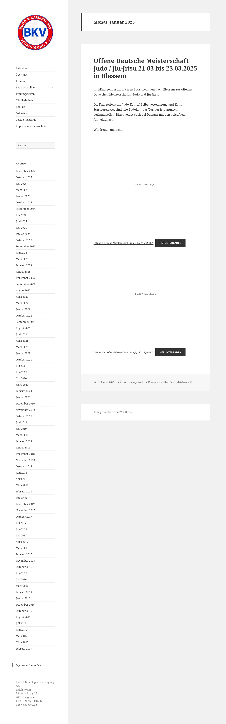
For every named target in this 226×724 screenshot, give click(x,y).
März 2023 (22, 259)
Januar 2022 (23, 309)
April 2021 (22, 340)
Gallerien (21, 113)
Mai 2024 (21, 227)
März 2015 (22, 642)
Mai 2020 (21, 378)
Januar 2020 (23, 397)
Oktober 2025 (24, 177)
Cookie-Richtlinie (26, 119)
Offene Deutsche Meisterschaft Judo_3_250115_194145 (123, 352)
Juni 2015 (21, 629)
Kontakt (20, 107)
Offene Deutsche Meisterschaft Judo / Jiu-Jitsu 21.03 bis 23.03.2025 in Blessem (145, 68)
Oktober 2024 (24, 202)
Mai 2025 (21, 183)
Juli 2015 (21, 623)
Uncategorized (135, 382)
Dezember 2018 (25, 454)
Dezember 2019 (25, 403)
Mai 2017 (21, 535)
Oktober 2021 (24, 315)
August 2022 (23, 290)
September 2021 (25, 322)
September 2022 (25, 284)
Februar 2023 (24, 265)
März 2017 (22, 548)
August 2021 (23, 328)
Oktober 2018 (24, 466)
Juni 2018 (21, 472)
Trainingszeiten (25, 94)
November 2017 (25, 510)
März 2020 (22, 384)
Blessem (153, 382)
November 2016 (25, 560)
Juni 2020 (21, 372)
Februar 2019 (24, 441)
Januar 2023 (23, 271)
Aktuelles (21, 68)
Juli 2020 (21, 366)
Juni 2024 (21, 221)
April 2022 (22, 296)
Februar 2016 (24, 592)
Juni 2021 (21, 334)
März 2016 (22, 585)
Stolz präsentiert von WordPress (113, 412)
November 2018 (25, 460)
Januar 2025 (23, 196)
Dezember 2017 (25, 504)
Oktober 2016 (24, 567)
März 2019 (22, 435)
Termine (21, 81)
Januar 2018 (23, 498)
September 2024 (25, 208)
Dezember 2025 (25, 171)
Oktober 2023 (24, 240)
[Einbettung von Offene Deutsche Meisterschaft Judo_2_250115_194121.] (145, 184)
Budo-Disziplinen (26, 87)
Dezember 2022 (25, 278)
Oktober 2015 (24, 611)
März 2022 (22, 303)
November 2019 (25, 410)
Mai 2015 (21, 636)
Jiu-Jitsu (164, 382)
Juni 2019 (21, 422)
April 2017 (22, 542)
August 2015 (23, 617)
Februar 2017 (24, 554)
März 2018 (22, 485)
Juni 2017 (21, 529)
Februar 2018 (24, 491)
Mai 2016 (21, 579)
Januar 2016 (23, 598)
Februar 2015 (24, 648)
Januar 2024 (23, 234)
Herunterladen (170, 243)
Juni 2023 (21, 252)
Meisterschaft (184, 382)
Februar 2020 (24, 391)
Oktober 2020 (24, 359)
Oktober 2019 (24, 416)
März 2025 (22, 190)
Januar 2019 (23, 447)
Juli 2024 (21, 215)
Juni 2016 (21, 573)
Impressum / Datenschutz (31, 126)
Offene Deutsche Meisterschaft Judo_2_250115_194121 (123, 242)
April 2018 (22, 479)
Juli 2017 (21, 523)
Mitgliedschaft (24, 100)
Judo (172, 382)
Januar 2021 (23, 353)
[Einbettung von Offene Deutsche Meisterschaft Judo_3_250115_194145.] (145, 294)
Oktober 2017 (24, 516)
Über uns (21, 74)
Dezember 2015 (25, 604)
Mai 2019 (21, 428)
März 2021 (22, 347)
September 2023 (25, 246)
